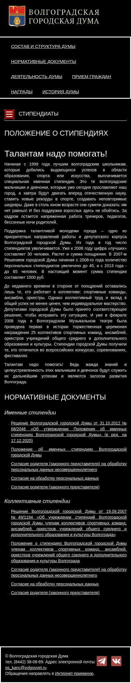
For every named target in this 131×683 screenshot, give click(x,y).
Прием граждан (91, 76)
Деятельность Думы (36, 76)
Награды (22, 91)
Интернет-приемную (74, 673)
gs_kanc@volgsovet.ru (26, 667)
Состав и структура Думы (43, 46)
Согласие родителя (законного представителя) (55, 487)
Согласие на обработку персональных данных (55, 478)
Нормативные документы (43, 61)
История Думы (61, 91)
